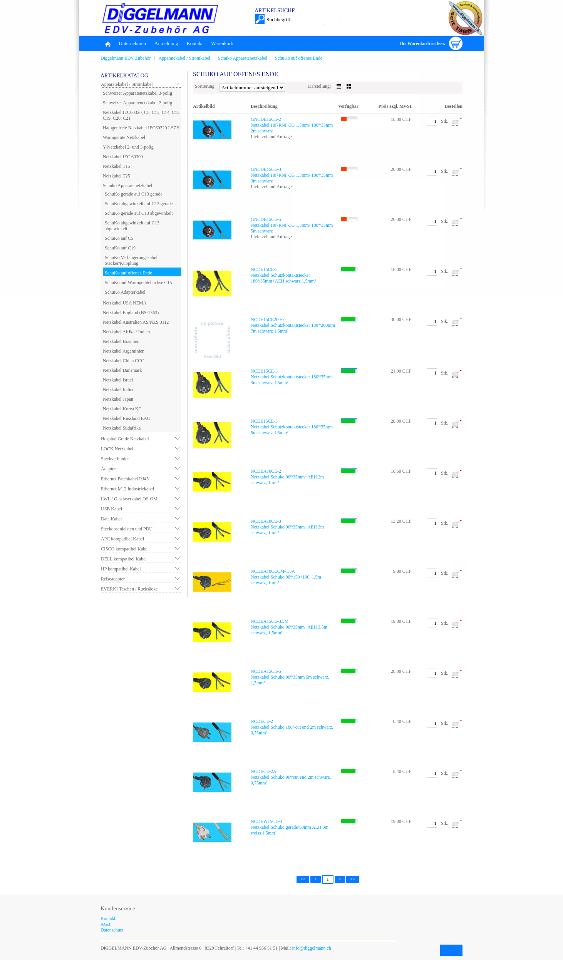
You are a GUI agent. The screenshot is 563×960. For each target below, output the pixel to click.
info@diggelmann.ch (311, 948)
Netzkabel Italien (118, 389)
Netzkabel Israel (118, 380)
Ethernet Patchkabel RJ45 (125, 479)
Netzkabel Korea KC (122, 408)
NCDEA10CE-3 (266, 521)
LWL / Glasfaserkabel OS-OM (129, 499)
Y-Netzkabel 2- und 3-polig (128, 147)
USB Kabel (111, 509)
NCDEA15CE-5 (266, 671)
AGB (105, 924)
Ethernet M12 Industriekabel (127, 489)
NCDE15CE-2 (264, 269)
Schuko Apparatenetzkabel (242, 58)
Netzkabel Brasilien (121, 341)
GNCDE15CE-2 (266, 119)
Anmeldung (166, 43)
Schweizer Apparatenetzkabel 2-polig (137, 102)
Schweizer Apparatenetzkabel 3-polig (137, 93)
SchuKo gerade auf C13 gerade (134, 194)
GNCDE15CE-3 (266, 169)
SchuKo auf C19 (120, 248)
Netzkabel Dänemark (122, 370)
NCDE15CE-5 (264, 421)
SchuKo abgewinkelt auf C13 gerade (139, 203)
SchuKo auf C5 (119, 238)
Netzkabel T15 (116, 166)
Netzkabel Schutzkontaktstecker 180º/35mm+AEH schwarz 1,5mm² (283, 278)
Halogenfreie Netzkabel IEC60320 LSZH (141, 127)
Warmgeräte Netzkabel (124, 137)
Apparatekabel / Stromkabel (184, 58)
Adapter (108, 469)
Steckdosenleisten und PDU (126, 529)
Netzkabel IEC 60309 (123, 156)
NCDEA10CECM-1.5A (273, 571)
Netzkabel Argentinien (123, 351)
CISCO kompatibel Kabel (125, 549)
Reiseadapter (113, 579)
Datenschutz (112, 930)
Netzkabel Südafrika (122, 428)
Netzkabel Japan (118, 399)
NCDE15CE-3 (264, 371)
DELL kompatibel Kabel (124, 559)
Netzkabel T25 (116, 176)
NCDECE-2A (263, 771)
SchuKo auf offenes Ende (298, 58)
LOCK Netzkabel (117, 449)
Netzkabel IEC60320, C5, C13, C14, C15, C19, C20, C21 (142, 115)
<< (303, 879)
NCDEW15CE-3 (266, 821)
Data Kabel (111, 519)
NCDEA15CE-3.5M (269, 621)
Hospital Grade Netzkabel (125, 439)
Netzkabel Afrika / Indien (126, 331)
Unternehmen (132, 43)
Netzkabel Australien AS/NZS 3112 (136, 322)
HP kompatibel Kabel (121, 569)
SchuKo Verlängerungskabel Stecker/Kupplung (131, 260)
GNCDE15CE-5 (266, 219)
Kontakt (194, 43)
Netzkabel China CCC (123, 360)
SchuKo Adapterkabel (125, 292)
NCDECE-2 (262, 721)
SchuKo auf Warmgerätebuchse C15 (138, 282)
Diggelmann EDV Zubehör (126, 58)
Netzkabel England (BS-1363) (131, 312)
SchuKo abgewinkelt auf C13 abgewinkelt (132, 225)
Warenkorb (222, 43)
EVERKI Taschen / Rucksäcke (129, 589)
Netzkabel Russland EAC (126, 418)
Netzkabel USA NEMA (124, 303)
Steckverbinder (115, 459)
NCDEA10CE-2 (266, 471)
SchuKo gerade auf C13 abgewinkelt (139, 213)
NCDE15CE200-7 (268, 319)
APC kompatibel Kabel (122, 539)
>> (352, 879)
